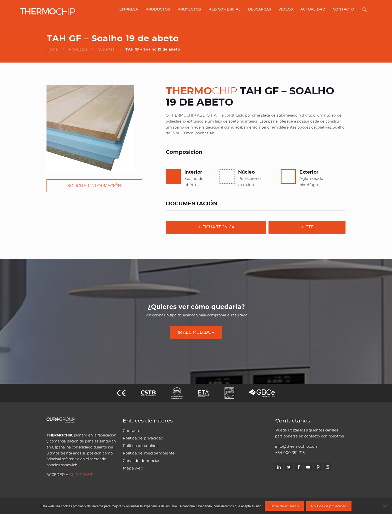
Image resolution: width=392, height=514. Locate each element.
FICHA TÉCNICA (216, 227)
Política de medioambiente (149, 453)
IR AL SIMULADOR (196, 332)
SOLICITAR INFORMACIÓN (94, 185)
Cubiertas (106, 49)
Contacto (131, 430)
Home (52, 49)
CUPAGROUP (81, 474)
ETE (307, 227)
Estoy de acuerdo (284, 506)
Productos (78, 49)
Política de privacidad (143, 438)
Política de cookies (140, 445)
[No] (385, 505)
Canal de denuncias (141, 460)
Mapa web (133, 468)
